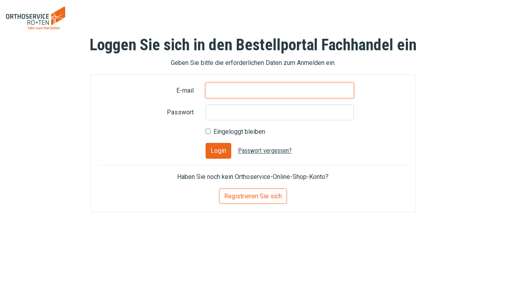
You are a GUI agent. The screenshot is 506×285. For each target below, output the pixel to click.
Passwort (180, 112)
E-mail (185, 90)
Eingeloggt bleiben (239, 131)
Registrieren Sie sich (253, 196)
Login (218, 150)
